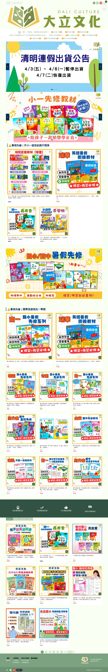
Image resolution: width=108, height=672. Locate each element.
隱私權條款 (34, 658)
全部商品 (16, 658)
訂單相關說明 (15, 662)
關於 (8, 658)
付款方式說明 (25, 658)
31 (54, 652)
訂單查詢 (16, 660)
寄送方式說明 (25, 660)
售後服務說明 (25, 662)
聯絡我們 (8, 660)
